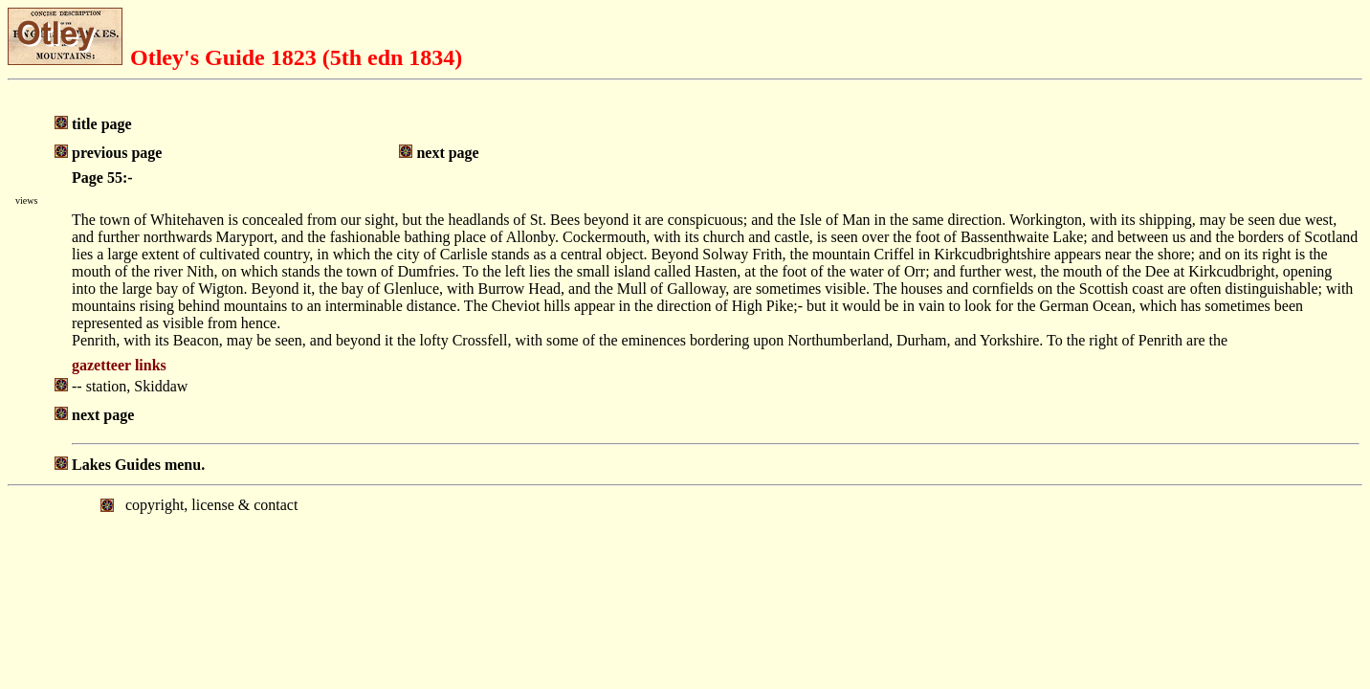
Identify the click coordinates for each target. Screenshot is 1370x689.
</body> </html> (685, 565)
